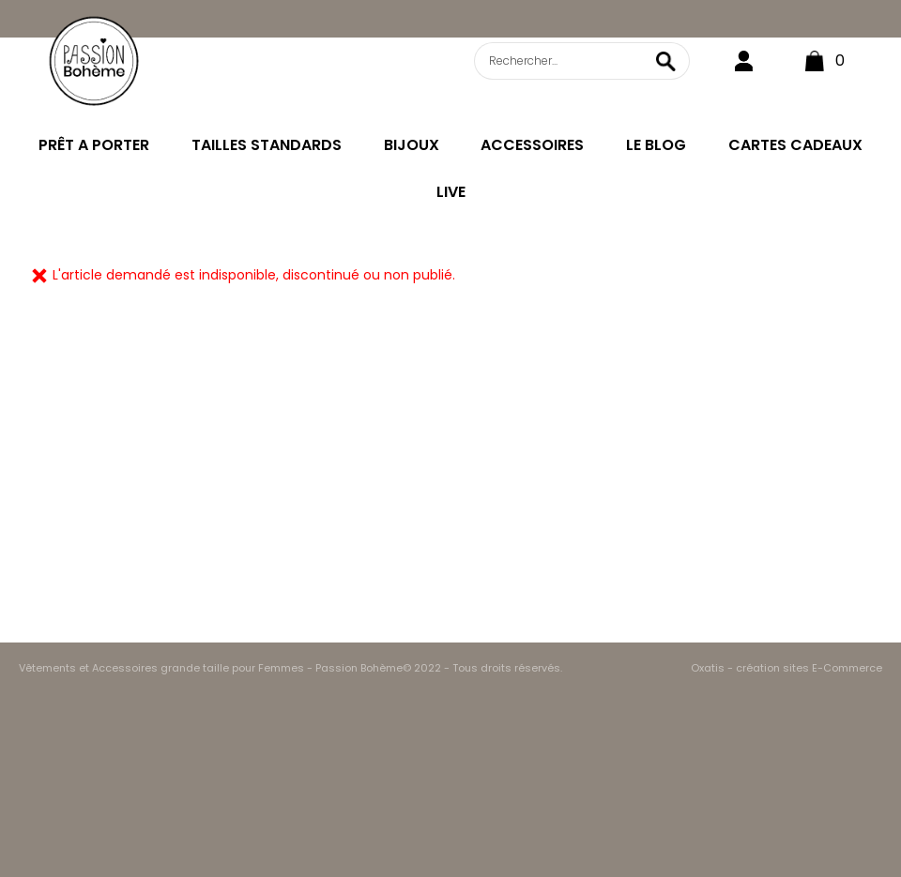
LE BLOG (656, 145)
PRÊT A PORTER (93, 145)
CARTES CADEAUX (795, 145)
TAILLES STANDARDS (266, 145)
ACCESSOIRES (532, 145)
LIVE (451, 192)
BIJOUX (411, 145)
